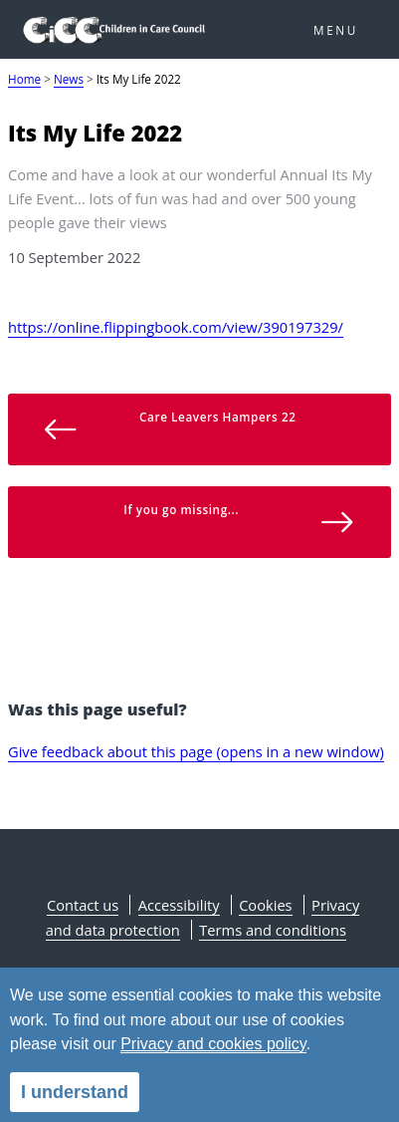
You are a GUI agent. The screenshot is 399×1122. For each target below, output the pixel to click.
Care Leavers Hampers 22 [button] (169, 428)
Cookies (265, 905)
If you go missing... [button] (239, 521)
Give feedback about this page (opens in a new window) (196, 751)
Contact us (82, 905)
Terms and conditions (272, 930)
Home (24, 79)
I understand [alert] (74, 1092)
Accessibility (179, 905)
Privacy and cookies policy (212, 1043)
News (69, 79)
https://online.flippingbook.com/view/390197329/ (175, 327)
